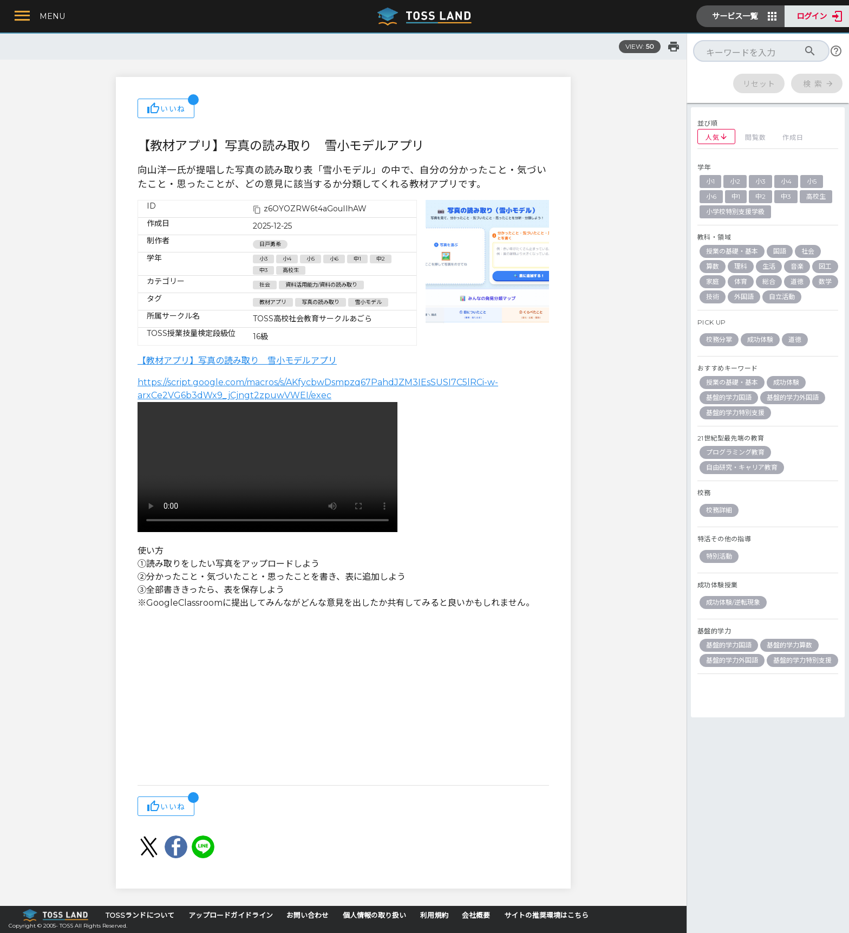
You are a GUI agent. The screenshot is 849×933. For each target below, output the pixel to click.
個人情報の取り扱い (374, 915)
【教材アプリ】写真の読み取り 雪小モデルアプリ (237, 360)
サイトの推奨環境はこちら (546, 915)
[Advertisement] (343, 698)
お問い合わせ (307, 915)
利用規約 (434, 915)
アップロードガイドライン (230, 915)
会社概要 (476, 915)
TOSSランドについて (140, 915)
